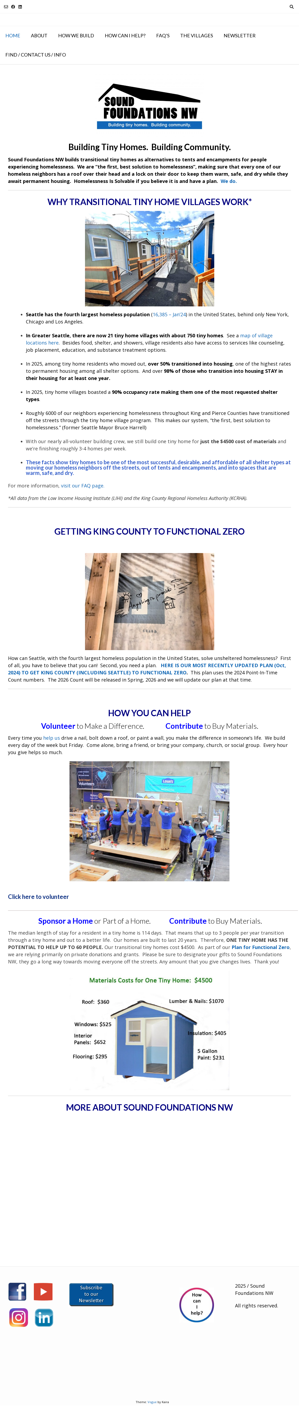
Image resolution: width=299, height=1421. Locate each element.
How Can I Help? (125, 35)
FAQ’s (162, 35)
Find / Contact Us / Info (35, 55)
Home (12, 35)
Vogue (152, 1402)
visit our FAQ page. (82, 485)
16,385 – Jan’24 (169, 314)
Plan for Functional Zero (261, 947)
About (39, 35)
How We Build (76, 35)
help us (51, 738)
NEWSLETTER (240, 35)
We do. (229, 181)
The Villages (196, 35)
